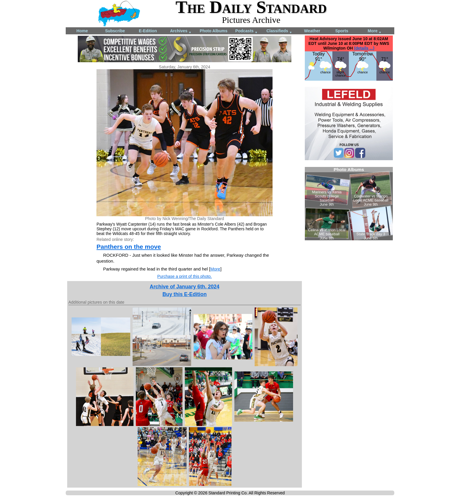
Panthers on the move (129, 246)
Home (82, 30)
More (374, 31)
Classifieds (279, 31)
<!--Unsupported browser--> (349, 203)
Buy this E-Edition (185, 294)
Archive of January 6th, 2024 (184, 287)
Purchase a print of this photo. (184, 276)
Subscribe (115, 30)
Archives (181, 31)
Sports (341, 30)
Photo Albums (213, 30)
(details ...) (364, 48)
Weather (312, 30)
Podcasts (246, 31)
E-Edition (148, 30)
